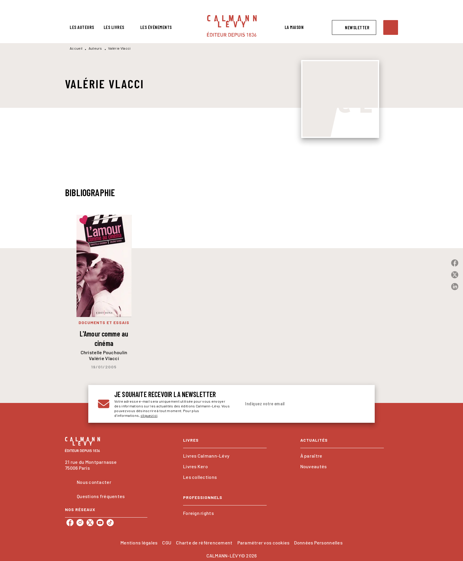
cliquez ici (149, 415)
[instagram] (80, 523)
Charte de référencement (204, 542)
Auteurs (95, 48)
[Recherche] (390, 27)
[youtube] (100, 523)
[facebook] (70, 523)
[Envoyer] (358, 404)
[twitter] (90, 523)
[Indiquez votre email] (295, 403)
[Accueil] (232, 26)
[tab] (82, 27)
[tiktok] (110, 523)
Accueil (76, 48)
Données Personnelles (318, 542)
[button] (354, 27)
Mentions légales (138, 542)
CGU (166, 542)
